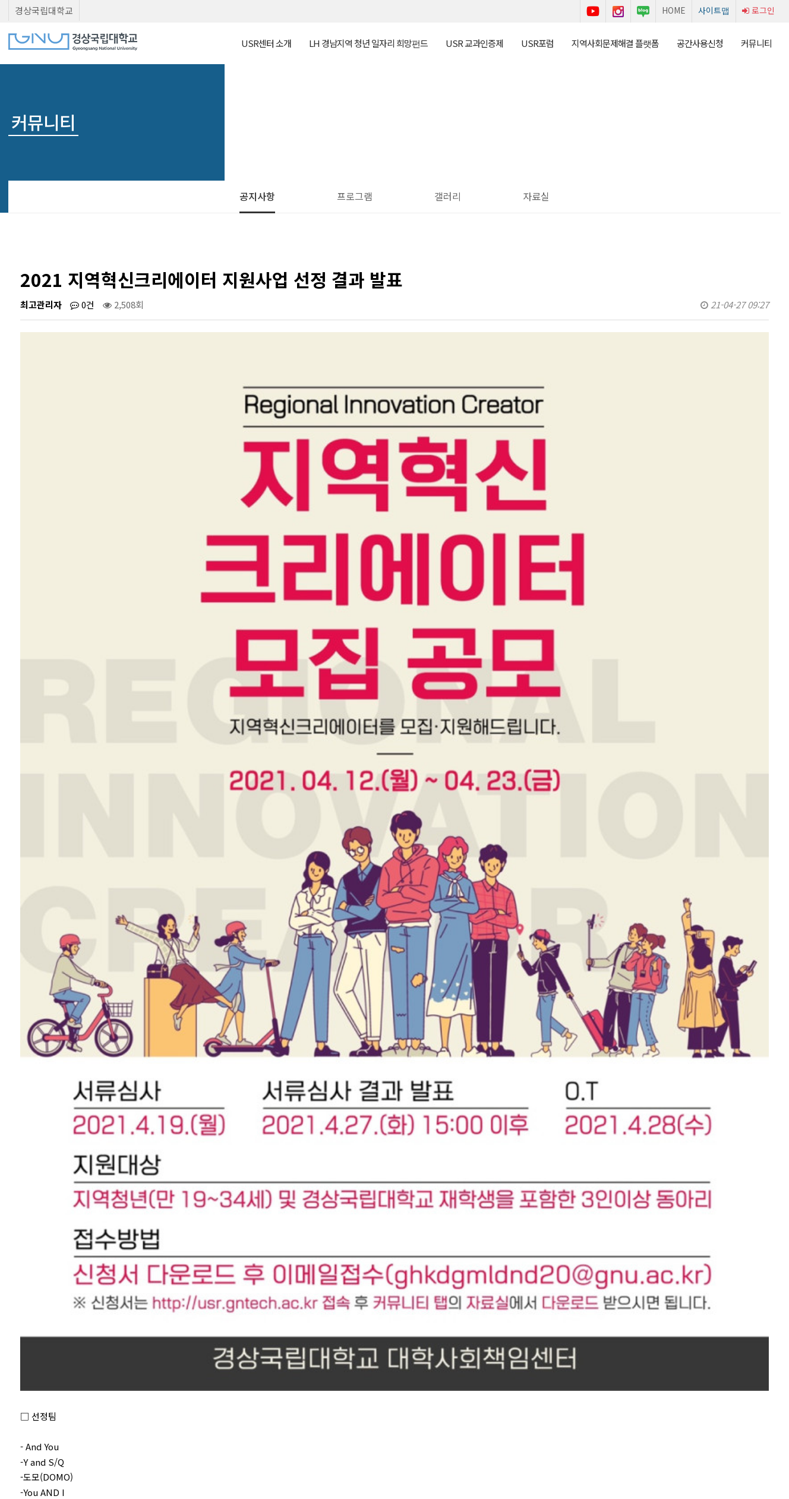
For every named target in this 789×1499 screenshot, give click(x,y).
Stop (59, 1369)
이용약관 (303, 1422)
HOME (674, 10)
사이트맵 (714, 10)
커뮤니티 (756, 43)
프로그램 (355, 196)
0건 (82, 304)
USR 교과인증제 (474, 43)
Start (39, 1369)
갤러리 (447, 196)
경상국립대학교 (44, 10)
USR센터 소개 (266, 43)
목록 (749, 1210)
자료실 (536, 196)
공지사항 (257, 196)
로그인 (758, 10)
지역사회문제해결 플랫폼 (615, 43)
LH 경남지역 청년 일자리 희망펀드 (368, 43)
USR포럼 (537, 43)
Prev (18, 1369)
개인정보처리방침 (366, 1422)
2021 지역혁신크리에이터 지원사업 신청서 (151, 1276)
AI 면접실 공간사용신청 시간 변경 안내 (144, 1247)
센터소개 (255, 1422)
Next (79, 1369)
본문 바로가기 (0, 0)
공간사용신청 (700, 43)
